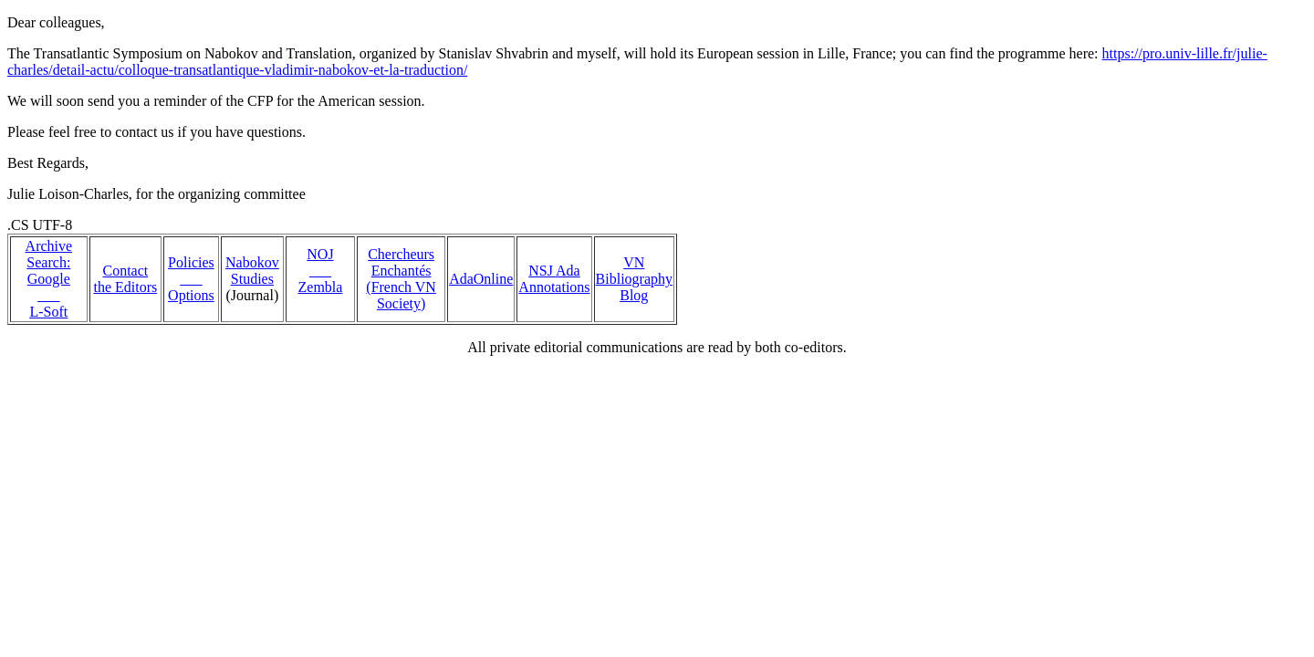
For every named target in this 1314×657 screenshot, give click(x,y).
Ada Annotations (553, 279)
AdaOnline (481, 279)
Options (191, 295)
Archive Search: (49, 254)
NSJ (542, 270)
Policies (191, 262)
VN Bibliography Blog (634, 279)
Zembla (320, 287)
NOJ (320, 254)
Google (48, 279)
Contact (125, 270)
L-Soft (48, 311)
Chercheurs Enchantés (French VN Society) (401, 278)
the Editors (125, 287)
